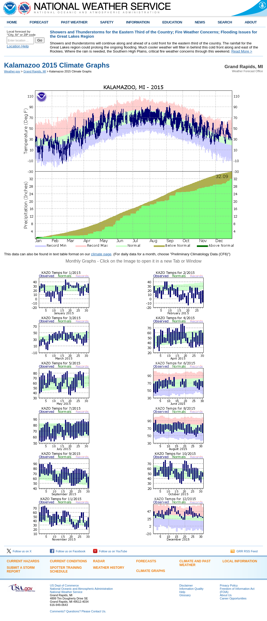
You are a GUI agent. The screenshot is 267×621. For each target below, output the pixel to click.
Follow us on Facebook (67, 551)
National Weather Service (66, 592)
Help (182, 592)
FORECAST (39, 22)
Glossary (185, 595)
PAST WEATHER (74, 22)
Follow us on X (19, 551)
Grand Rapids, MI (34, 71)
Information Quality (191, 588)
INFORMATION (138, 22)
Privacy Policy (229, 585)
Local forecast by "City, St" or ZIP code (21, 33)
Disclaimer (186, 585)
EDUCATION (172, 22)
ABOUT (251, 22)
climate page (101, 254)
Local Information (239, 561)
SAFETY (106, 22)
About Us (226, 595)
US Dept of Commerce (64, 585)
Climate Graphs (150, 571)
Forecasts (146, 561)
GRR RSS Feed (244, 551)
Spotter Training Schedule (66, 569)
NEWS (200, 22)
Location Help (18, 46)
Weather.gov (12, 71)
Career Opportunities (233, 598)
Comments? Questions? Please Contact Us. (78, 611)
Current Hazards (23, 561)
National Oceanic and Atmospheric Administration (81, 588)
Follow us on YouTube (110, 551)
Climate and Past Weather (195, 563)
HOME (12, 22)
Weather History (108, 568)
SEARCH (225, 22)
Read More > (241, 51)
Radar (99, 561)
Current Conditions (68, 561)
